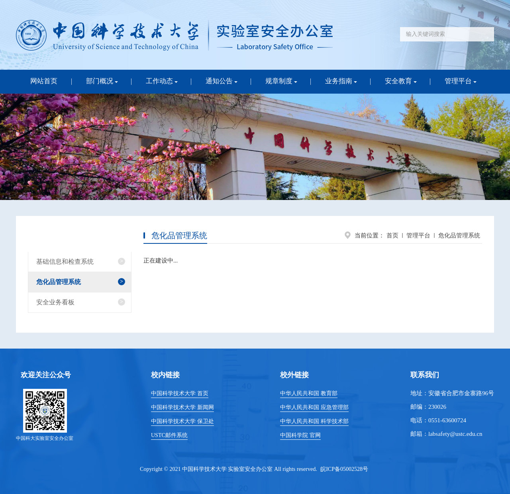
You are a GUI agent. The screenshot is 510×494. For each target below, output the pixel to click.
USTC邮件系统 (169, 435)
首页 (392, 235)
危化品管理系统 (459, 235)
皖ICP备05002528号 (344, 469)
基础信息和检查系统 (65, 261)
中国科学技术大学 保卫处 (182, 421)
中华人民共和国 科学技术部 (314, 421)
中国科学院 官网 (300, 435)
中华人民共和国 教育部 (308, 393)
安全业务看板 (55, 302)
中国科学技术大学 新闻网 (182, 407)
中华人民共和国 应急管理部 (314, 407)
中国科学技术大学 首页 (179, 393)
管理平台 (418, 235)
